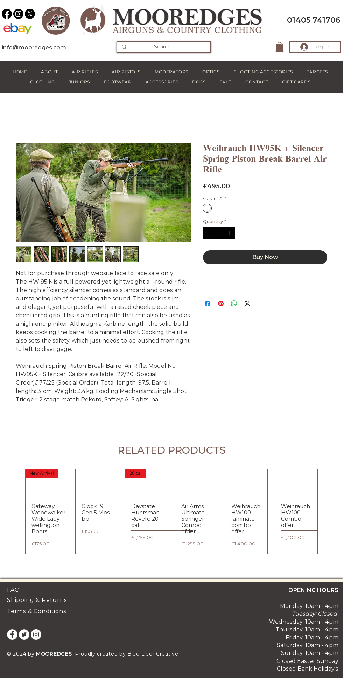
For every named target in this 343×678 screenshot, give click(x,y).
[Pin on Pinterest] (221, 303)
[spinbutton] (219, 233)
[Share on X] (247, 303)
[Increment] (230, 233)
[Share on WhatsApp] (234, 303)
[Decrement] (208, 233)
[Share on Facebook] (207, 303)
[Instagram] (18, 14)
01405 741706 (314, 20)
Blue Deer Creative (152, 654)
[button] (279, 47)
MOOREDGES (54, 654)
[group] (171, 511)
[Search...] (164, 47)
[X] (30, 14)
